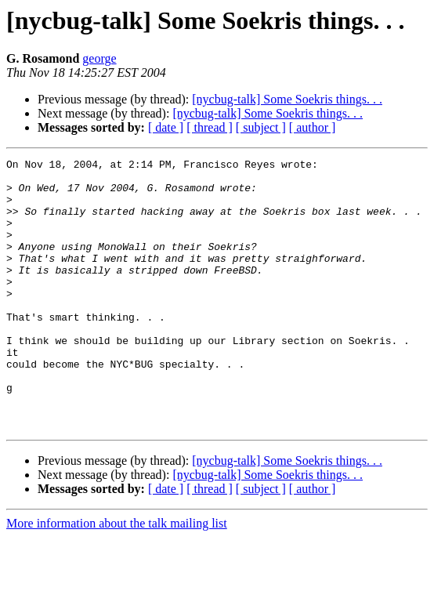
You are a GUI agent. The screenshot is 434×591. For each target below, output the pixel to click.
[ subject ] (261, 127)
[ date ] (165, 127)
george (99, 58)
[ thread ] (209, 127)
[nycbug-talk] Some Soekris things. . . (287, 99)
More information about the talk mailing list (116, 577)
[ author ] (312, 127)
